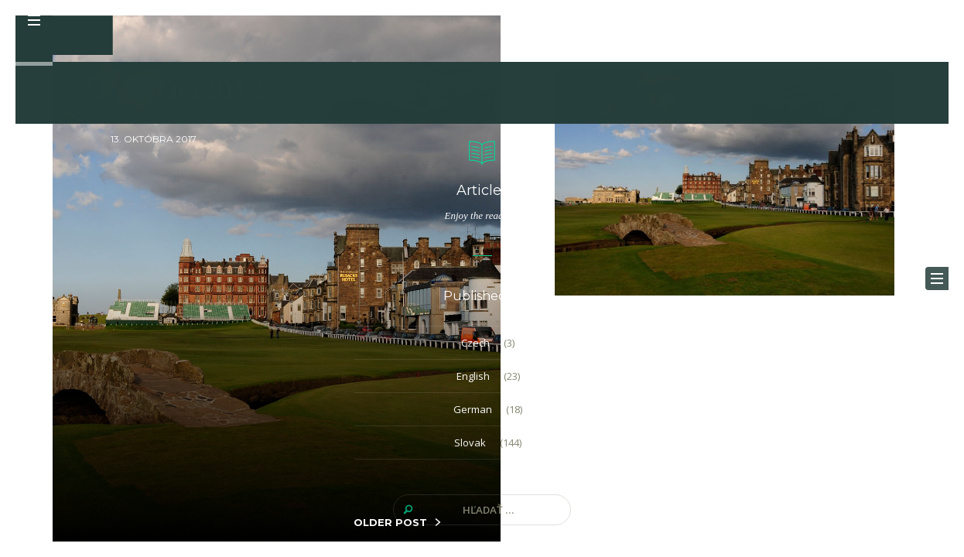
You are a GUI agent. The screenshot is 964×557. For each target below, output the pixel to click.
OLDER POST (390, 522)
